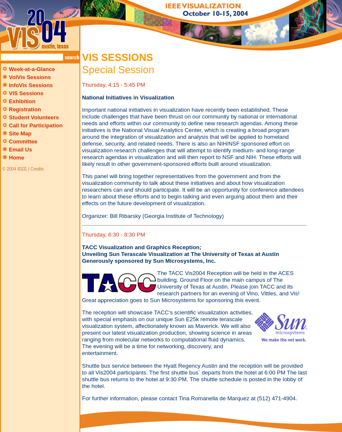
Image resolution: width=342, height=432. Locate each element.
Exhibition (18, 101)
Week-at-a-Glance (28, 69)
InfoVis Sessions (31, 85)
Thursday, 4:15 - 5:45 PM (113, 85)
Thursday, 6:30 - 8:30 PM (113, 234)
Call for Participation (32, 125)
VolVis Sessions (30, 77)
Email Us (20, 149)
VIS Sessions (22, 93)
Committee (19, 141)
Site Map (20, 133)
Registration (21, 109)
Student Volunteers (30, 117)
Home (16, 157)
